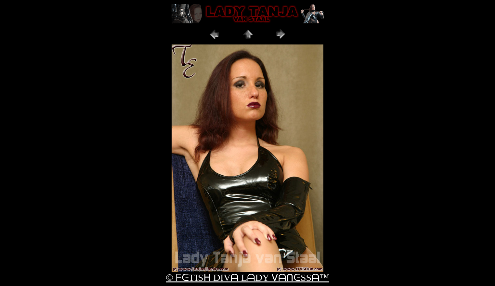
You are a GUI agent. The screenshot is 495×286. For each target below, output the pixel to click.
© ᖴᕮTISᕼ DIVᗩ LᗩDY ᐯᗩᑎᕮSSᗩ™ (247, 277)
